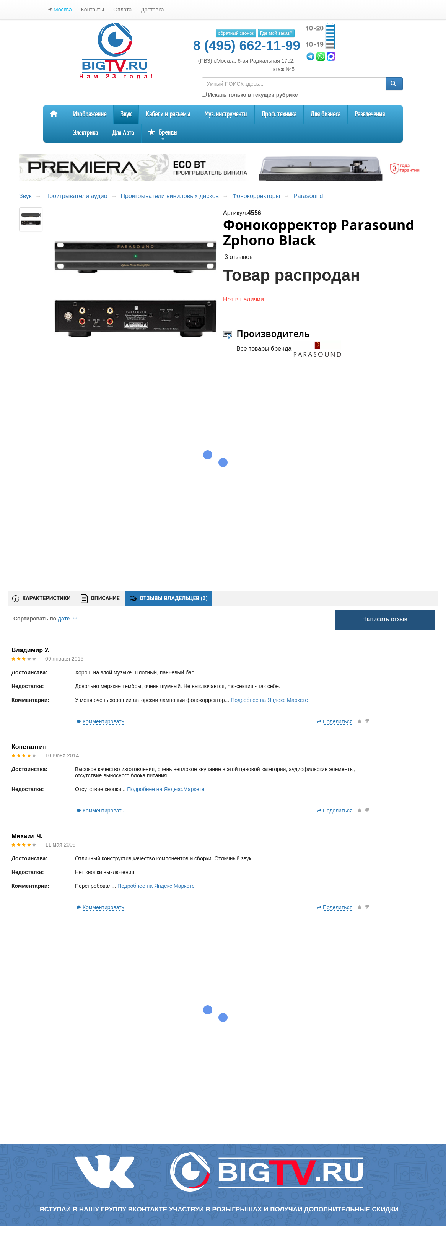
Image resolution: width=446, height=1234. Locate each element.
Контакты (92, 10)
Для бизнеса (325, 114)
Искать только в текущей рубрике (250, 95)
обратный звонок (236, 33)
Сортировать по (45, 618)
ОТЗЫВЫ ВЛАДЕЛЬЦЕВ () (169, 598)
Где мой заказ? (276, 33)
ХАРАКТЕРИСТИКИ (41, 598)
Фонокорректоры (256, 196)
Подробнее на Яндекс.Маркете (269, 700)
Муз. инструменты (225, 114)
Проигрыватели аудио (76, 196)
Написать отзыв (384, 619)
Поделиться (337, 721)
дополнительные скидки (351, 1209)
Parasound (308, 196)
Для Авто (123, 133)
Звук (126, 114)
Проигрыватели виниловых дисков (170, 196)
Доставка (152, 10)
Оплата (122, 10)
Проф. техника (279, 114)
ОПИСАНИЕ (100, 598)
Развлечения (370, 114)
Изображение (89, 114)
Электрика (85, 133)
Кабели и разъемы (168, 114)
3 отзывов (239, 257)
